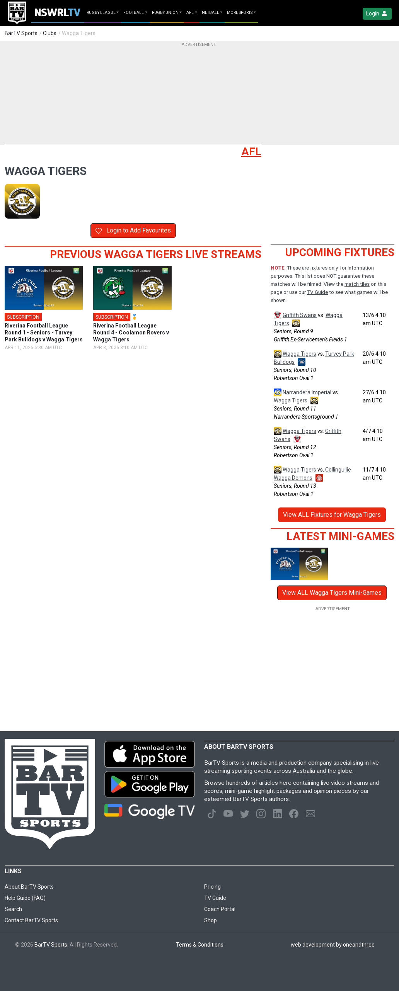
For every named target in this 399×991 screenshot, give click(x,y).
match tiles (357, 284)
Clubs (49, 33)
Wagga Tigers (299, 354)
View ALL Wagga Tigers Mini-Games (332, 592)
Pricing (212, 887)
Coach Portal (219, 909)
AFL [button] (190, 12)
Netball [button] (210, 12)
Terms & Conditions (199, 945)
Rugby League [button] (101, 12)
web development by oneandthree (333, 945)
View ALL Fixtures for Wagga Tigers (332, 514)
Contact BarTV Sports (31, 920)
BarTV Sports (21, 33)
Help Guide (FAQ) (25, 898)
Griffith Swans (300, 315)
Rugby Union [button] (165, 12)
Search (13, 909)
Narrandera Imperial (307, 392)
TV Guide (317, 292)
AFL (251, 151)
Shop (210, 920)
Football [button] (133, 12)
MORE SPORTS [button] (239, 12)
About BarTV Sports (29, 887)
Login (377, 14)
